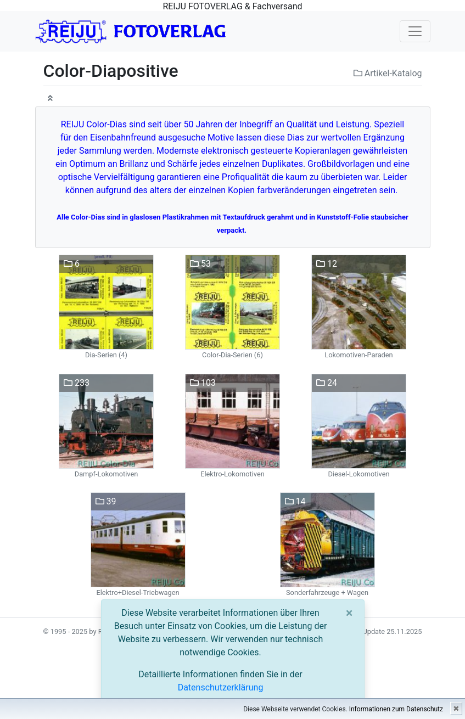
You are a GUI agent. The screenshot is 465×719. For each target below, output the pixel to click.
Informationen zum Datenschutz (396, 709)
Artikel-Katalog (388, 73)
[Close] (349, 613)
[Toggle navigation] (415, 31)
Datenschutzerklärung (221, 687)
